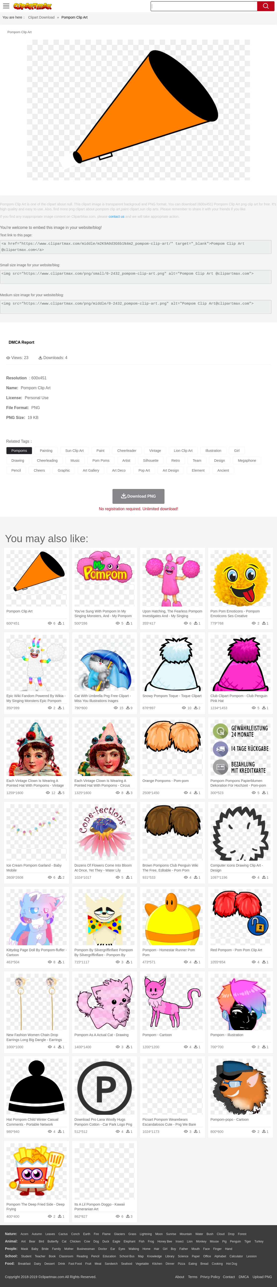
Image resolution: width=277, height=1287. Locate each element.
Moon (159, 1234)
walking (134, 1249)
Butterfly (53, 1241)
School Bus (127, 1256)
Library (169, 1256)
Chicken (75, 1241)
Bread (204, 1263)
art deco (118, 470)
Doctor (102, 1249)
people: (11, 1249)
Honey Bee (164, 1241)
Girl (165, 1249)
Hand (228, 1249)
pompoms (19, 451)
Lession (251, 1256)
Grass (132, 1234)
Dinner (170, 1263)
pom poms (100, 460)
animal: (11, 1241)
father (183, 1249)
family (56, 1249)
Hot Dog (231, 1263)
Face (206, 1249)
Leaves (50, 1234)
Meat (98, 1263)
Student (26, 1256)
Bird (41, 1241)
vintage (155, 451)
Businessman (86, 1249)
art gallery (91, 470)
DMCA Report (21, 342)
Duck (105, 1241)
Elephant (129, 1241)
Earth (86, 1234)
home (146, 1249)
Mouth (196, 1249)
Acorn (24, 1234)
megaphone (247, 460)
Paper (196, 1256)
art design (171, 470)
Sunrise (171, 1234)
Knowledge (154, 1256)
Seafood (126, 1263)
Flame (106, 1234)
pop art (144, 470)
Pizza (181, 1263)
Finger (217, 1249)
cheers (39, 470)
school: (11, 1256)
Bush (210, 1234)
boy (173, 1249)
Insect (180, 1241)
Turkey (258, 1241)
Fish (141, 1241)
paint (101, 451)
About (179, 1277)
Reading (82, 1256)
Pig (224, 1241)
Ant (23, 1241)
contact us (116, 217)
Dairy (37, 1263)
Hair (156, 1249)
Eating (193, 1263)
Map (141, 1256)
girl (237, 451)
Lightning (146, 1234)
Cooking (217, 1263)
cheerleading (47, 460)
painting (46, 451)
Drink (61, 1263)
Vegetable (142, 1263)
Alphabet (220, 1256)
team (197, 460)
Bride (45, 1249)
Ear (113, 1249)
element (198, 470)
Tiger (247, 1241)
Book (52, 1256)
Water (199, 1234)
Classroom (66, 1256)
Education (109, 1256)
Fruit (88, 1263)
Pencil (95, 1256)
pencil (16, 470)
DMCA (244, 1277)
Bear (32, 1241)
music (75, 460)
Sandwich (111, 1263)
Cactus (63, 1234)
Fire (96, 1234)
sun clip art (74, 451)
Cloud (220, 1234)
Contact (229, 1277)
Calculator (236, 1256)
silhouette (151, 460)
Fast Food (75, 1263)
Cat (64, 1241)
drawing (17, 460)
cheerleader (126, 451)
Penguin (235, 1241)
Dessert (49, 1263)
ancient (223, 470)
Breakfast (24, 1263)
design (219, 460)
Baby (34, 1249)
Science (183, 1256)
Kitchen (157, 1263)
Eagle (116, 1241)
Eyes (121, 1249)
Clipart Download (41, 17)
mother (68, 1249)
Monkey (201, 1241)
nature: (11, 1234)
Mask (24, 1249)
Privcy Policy (210, 1277)
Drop (231, 1234)
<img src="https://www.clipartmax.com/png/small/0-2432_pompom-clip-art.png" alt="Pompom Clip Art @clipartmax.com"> (136, 277)
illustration (213, 451)
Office (207, 1256)
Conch (75, 1234)
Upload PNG (262, 1277)
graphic (64, 470)
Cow (87, 1241)
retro (175, 460)
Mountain (186, 1234)
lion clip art (183, 451)
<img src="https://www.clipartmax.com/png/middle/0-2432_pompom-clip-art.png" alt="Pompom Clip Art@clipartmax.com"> (136, 307)
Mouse (214, 1241)
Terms (192, 1277)
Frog (151, 1241)
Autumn (37, 1234)
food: (10, 1263)
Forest (242, 1234)
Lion (190, 1241)
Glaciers (119, 1234)
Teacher (40, 1256)
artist (126, 460)
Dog (96, 1241)
